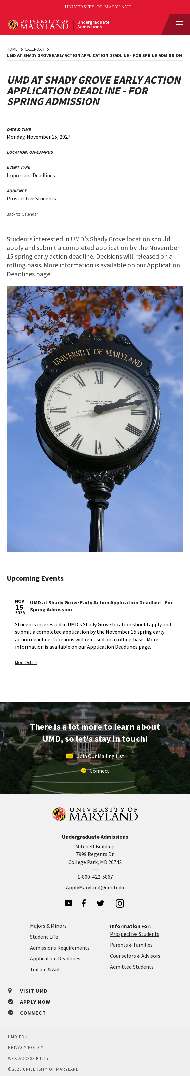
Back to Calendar (22, 214)
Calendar (34, 49)
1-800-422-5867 (95, 876)
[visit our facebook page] (84, 903)
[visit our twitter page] (101, 903)
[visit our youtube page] (68, 903)
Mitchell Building (95, 846)
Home (12, 49)
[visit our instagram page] (120, 903)
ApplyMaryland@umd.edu (95, 887)
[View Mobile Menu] (176, 24)
